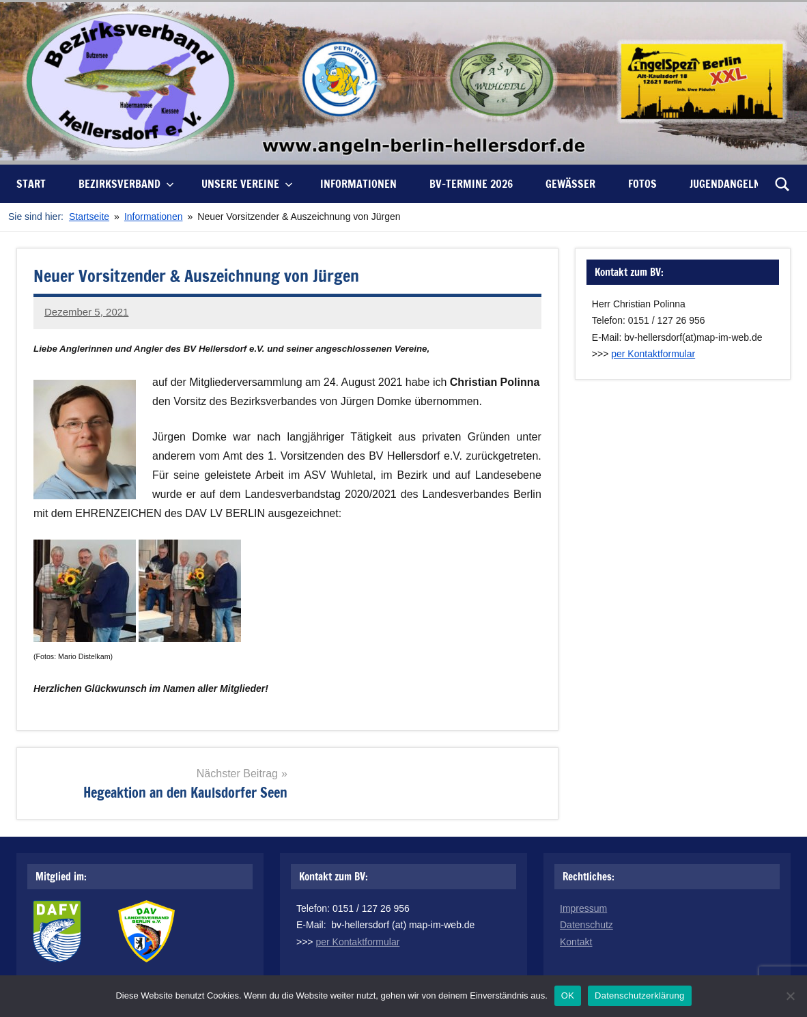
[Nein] (790, 996)
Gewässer (570, 183)
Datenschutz (586, 924)
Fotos (642, 183)
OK (567, 995)
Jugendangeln (725, 183)
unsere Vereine (247, 183)
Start (31, 183)
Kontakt (576, 941)
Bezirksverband (126, 183)
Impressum (583, 908)
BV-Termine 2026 (471, 183)
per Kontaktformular (653, 353)
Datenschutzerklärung (639, 995)
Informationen (358, 183)
